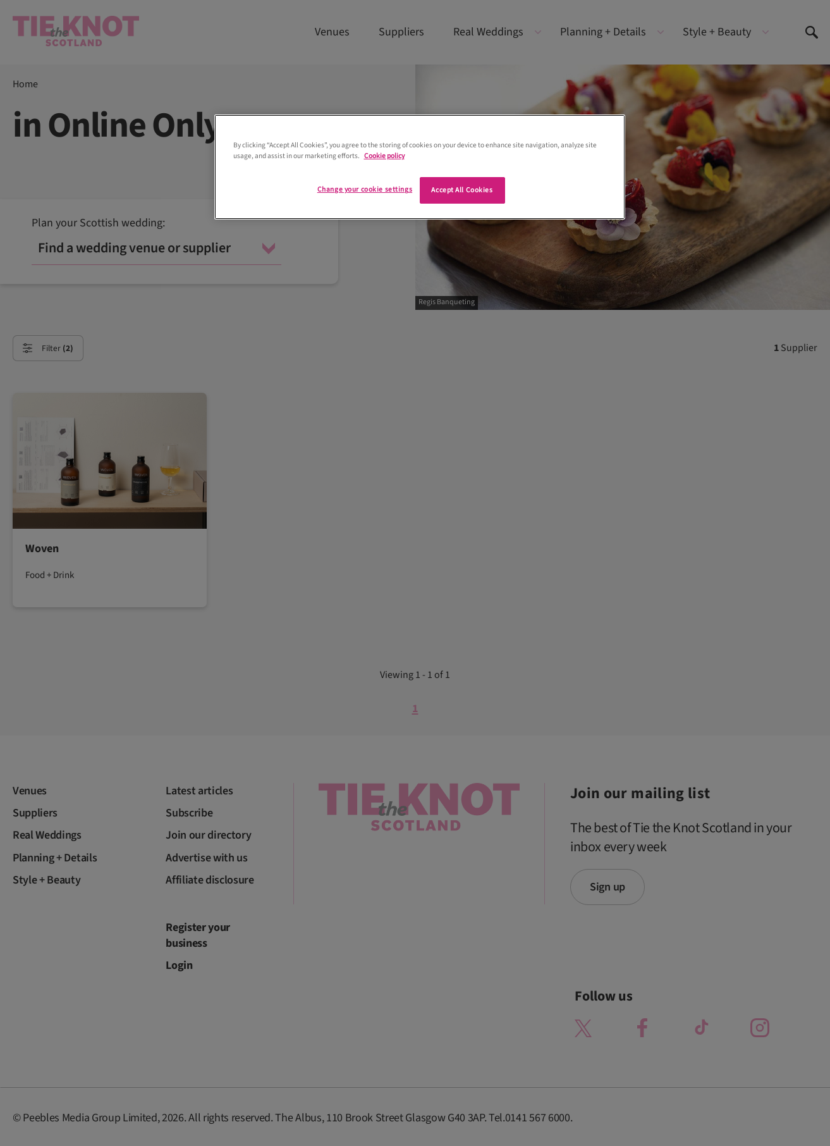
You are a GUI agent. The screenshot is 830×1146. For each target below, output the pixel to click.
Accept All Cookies (461, 190)
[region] (419, 166)
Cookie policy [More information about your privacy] (384, 156)
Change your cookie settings (364, 189)
